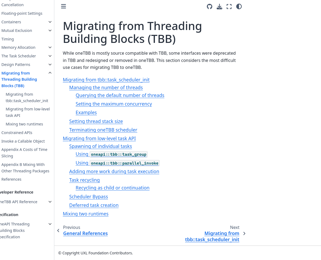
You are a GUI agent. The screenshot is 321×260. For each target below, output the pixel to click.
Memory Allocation (28, 47)
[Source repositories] (210, 6)
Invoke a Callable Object (33, 141)
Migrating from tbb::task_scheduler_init (37, 97)
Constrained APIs (26, 132)
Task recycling (94, 180)
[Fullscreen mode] (229, 6)
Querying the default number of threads (130, 95)
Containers (21, 21)
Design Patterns (25, 64)
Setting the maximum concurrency (124, 104)
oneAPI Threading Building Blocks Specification (23, 230)
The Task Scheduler (28, 55)
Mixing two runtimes (34, 124)
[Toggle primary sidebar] (73, 6)
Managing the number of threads (116, 87)
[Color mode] (239, 6)
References (21, 179)
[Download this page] (219, 6)
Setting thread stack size (106, 121)
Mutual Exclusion (26, 30)
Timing (17, 39)
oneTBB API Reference (27, 201)
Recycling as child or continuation (122, 187)
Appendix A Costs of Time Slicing (34, 152)
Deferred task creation (103, 205)
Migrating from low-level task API (38, 112)
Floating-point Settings (31, 13)
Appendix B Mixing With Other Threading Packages (35, 167)
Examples (96, 112)
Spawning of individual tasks (110, 146)
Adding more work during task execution (124, 171)
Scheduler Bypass (98, 196)
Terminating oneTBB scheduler (113, 130)
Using (122, 154)
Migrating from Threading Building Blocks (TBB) (29, 79)
